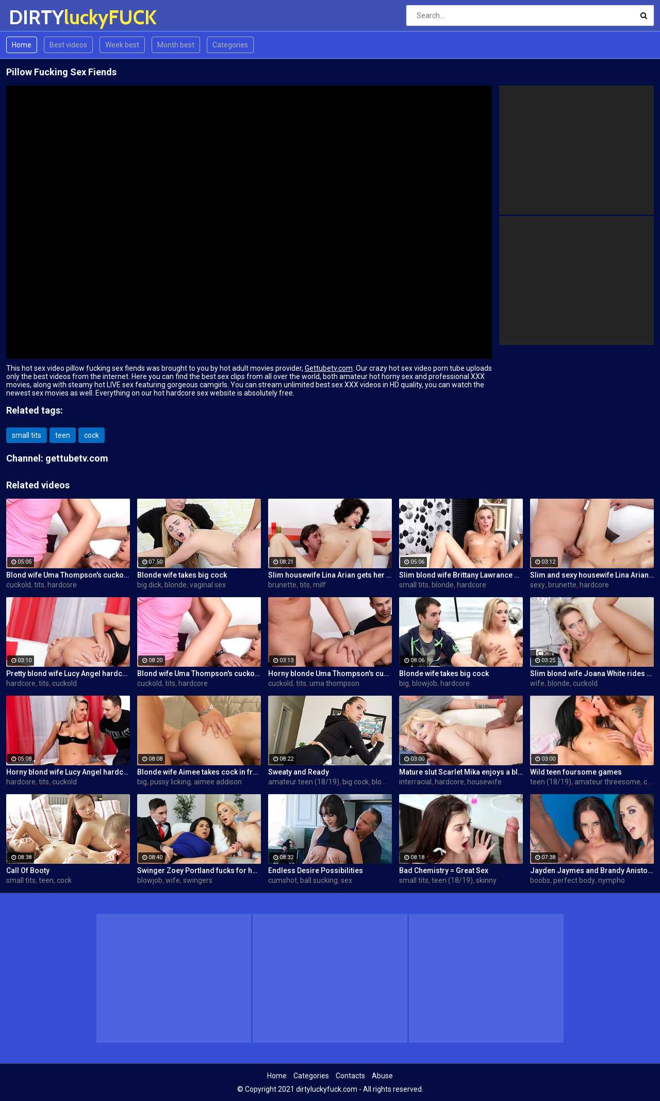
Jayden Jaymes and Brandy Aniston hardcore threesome (592, 870)
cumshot (282, 880)
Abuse (382, 1076)
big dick (149, 585)
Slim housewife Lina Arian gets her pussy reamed (330, 575)
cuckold (18, 585)
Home (21, 45)
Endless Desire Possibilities (315, 870)
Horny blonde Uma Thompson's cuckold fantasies (330, 673)
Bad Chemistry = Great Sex (443, 870)
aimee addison (218, 782)
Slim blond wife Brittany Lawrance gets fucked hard (461, 575)
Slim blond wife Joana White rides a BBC (592, 673)
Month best (175, 45)
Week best (122, 45)
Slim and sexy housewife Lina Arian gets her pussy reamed (592, 575)
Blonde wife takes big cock (182, 575)
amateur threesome (607, 782)
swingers (197, 880)
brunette (282, 585)
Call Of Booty (28, 870)
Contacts (350, 1076)
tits (39, 585)
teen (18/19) (550, 782)
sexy (537, 585)
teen (62, 435)
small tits (26, 435)
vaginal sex (208, 585)
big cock (355, 782)
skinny (486, 880)
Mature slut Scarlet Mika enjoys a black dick (461, 772)
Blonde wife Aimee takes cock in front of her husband (199, 772)
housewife (484, 782)
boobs (540, 880)
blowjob (424, 683)
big (404, 683)
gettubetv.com (76, 458)
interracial (415, 782)
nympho (611, 880)
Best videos (68, 45)
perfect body (574, 880)
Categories (230, 45)
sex (346, 880)
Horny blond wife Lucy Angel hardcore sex (68, 772)
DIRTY (36, 17)
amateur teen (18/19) (303, 782)
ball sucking (319, 880)
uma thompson (334, 683)
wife (537, 683)
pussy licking (170, 782)
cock (91, 435)
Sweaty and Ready (298, 772)
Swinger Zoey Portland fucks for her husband (199, 870)
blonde (175, 585)
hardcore (62, 585)
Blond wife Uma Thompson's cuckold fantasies (68, 575)
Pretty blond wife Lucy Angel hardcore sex (68, 673)
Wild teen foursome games (576, 772)
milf (319, 585)
